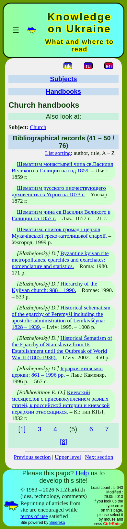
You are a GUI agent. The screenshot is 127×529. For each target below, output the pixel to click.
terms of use (34, 516)
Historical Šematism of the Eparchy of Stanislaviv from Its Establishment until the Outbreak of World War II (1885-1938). (62, 348)
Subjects (63, 78)
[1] (21, 429)
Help (82, 473)
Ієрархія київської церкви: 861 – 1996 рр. (57, 371)
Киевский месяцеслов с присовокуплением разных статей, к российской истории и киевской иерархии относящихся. (61, 402)
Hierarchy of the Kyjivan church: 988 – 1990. (54, 287)
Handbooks (63, 91)
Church (38, 127)
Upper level (68, 457)
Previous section (32, 457)
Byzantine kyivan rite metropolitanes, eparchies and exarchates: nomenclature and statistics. (60, 259)
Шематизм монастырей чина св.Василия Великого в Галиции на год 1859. (62, 167)
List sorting (58, 153)
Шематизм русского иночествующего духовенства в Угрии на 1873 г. (59, 191)
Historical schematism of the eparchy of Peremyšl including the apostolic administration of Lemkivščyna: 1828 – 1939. (61, 317)
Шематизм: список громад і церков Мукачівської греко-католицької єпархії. (59, 232)
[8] (63, 441)
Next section (99, 457)
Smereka (57, 522)
